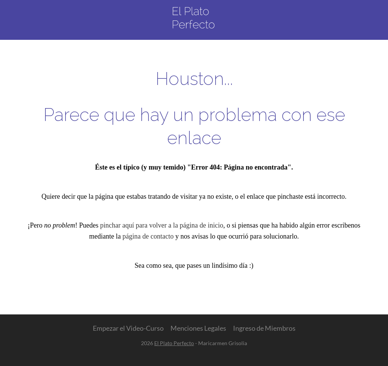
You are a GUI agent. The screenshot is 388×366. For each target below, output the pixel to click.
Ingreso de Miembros (264, 328)
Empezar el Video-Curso (128, 328)
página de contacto (148, 236)
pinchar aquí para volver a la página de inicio (161, 225)
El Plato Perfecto (174, 343)
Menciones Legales (198, 328)
